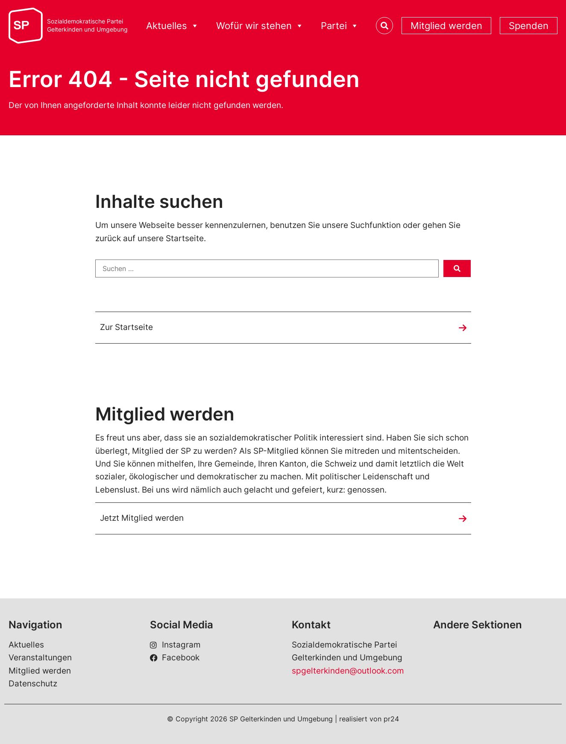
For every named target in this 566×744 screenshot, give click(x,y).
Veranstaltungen (40, 657)
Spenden (528, 25)
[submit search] (457, 268)
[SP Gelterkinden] (26, 26)
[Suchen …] (267, 268)
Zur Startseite (126, 327)
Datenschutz (33, 684)
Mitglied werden (446, 25)
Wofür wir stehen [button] (260, 25)
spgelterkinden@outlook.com (348, 671)
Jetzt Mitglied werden (142, 518)
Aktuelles (26, 645)
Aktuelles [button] (172, 25)
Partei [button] (340, 25)
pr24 (391, 719)
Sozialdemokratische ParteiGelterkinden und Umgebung (87, 25)
